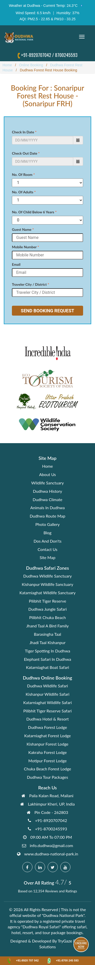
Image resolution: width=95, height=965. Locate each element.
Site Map (47, 557)
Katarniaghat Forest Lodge (47, 735)
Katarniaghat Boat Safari (47, 667)
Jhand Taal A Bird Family (47, 625)
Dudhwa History (47, 491)
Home (47, 466)
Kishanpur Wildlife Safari (47, 694)
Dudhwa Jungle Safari (47, 609)
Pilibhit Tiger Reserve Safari (47, 710)
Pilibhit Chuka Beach (47, 617)
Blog (47, 532)
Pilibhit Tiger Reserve (47, 601)
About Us (47, 474)
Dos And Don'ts (47, 541)
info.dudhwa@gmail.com (51, 845)
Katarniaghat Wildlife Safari (47, 702)
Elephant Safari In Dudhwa (47, 659)
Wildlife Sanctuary (47, 482)
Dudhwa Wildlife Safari (47, 685)
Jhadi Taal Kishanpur (47, 642)
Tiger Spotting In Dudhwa (47, 650)
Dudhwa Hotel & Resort (47, 718)
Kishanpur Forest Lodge (47, 744)
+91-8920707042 (36, 55)
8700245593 (66, 55)
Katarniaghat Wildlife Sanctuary (48, 592)
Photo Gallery (47, 524)
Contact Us (48, 549)
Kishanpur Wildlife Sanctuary (47, 584)
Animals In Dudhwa (47, 507)
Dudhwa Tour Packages (47, 777)
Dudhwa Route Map (47, 516)
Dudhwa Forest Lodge (47, 727)
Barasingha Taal (47, 634)
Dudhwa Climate (47, 499)
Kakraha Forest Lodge (47, 752)
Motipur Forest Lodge (47, 760)
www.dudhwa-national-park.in (51, 853)
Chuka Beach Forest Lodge (47, 768)
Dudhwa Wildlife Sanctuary (47, 575)
